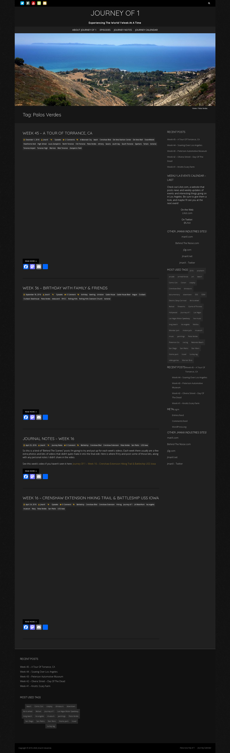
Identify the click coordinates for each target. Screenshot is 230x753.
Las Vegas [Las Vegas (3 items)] (197, 312)
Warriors (53, 148)
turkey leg (51, 726)
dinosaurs (59, 706)
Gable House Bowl (123, 294)
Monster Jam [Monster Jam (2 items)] (174, 330)
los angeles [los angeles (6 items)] (185, 324)
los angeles (150, 504)
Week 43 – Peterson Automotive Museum (187, 151)
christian (100, 294)
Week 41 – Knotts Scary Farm (181, 166)
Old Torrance (80, 144)
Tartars (145, 144)
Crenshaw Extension (111, 445)
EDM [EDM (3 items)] (203, 294)
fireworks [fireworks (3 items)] (181, 306)
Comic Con (39, 706)
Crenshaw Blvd (105, 140)
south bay (116, 144)
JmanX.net (187, 256)
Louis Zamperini (54, 144)
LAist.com (187, 213)
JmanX (45, 140)
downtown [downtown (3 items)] (187, 294)
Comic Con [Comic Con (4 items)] (173, 282)
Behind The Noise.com (187, 243)
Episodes (105, 29)
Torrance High (42, 148)
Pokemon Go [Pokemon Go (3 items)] (174, 342)
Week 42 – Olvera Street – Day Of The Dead (42, 681)
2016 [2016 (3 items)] (192, 270)
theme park (63, 721)
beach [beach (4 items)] (199, 276)
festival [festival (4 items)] (171, 306)
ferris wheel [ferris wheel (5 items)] (194, 300)
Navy (34, 509)
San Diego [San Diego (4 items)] (173, 348)
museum (26, 509)
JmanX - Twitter (187, 262)
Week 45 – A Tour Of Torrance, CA (57, 133)
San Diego (29, 721)
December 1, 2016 (32, 140)
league (134, 294)
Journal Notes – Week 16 (48, 438)
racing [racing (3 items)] (185, 342)
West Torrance (62, 148)
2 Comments (70, 140)
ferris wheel (27, 711)
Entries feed (178, 415)
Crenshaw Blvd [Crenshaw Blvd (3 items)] (175, 288)
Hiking (119, 504)
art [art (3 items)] (192, 276)
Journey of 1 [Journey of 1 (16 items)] (185, 312)
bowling (92, 294)
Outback (142, 294)
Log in (176, 409)
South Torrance (127, 144)
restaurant (56, 299)
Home (194, 108)
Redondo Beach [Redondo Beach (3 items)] (197, 342)
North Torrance (68, 144)
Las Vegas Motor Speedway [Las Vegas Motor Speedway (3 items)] (179, 318)
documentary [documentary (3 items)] (174, 294)
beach (96, 140)
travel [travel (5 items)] (184, 354)
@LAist (187, 222)
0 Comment (71, 294)
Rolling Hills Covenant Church (90, 299)
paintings (61, 716)
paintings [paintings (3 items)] (181, 336)
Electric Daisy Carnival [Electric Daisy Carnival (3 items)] (177, 300)
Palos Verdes (91, 144)
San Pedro (135, 445)
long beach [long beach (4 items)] (173, 324)
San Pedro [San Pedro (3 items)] (184, 348)
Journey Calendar (146, 29)
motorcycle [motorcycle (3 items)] (187, 330)
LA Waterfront (139, 504)
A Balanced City (86, 140)
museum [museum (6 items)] (198, 330)
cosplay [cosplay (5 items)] (192, 282)
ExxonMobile (149, 140)
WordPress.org (179, 426)
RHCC (64, 299)
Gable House (110, 294)
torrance (153, 144)
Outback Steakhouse (31, 299)
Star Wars (52, 721)
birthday (84, 294)
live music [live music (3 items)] (197, 318)
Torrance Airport (29, 148)
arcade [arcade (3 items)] (171, 276)
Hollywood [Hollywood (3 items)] (173, 312)
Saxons (108, 144)
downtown (71, 706)
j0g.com (187, 249)
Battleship (84, 445)
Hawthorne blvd (29, 144)
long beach (27, 716)
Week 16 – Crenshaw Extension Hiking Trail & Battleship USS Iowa (91, 497)
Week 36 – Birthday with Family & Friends (65, 288)
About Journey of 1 (84, 29)
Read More (31, 261)
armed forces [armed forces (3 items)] (183, 276)
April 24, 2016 (31, 504)
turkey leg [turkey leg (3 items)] (194, 354)
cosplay (49, 706)
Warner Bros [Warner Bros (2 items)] (187, 360)
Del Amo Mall (138, 140)
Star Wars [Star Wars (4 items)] (195, 348)
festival (38, 711)
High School (42, 144)
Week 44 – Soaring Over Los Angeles (184, 145)
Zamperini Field (76, 148)
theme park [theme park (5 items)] (173, 354)
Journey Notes (123, 29)
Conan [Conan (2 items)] (183, 282)
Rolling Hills (72, 299)
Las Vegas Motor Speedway (67, 711)
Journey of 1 (127, 504)
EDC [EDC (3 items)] (196, 294)
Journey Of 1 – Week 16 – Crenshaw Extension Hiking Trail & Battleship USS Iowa (114, 463)
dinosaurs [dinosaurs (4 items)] (188, 288)
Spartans (138, 144)
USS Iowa (144, 445)
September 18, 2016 (33, 294)
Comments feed (179, 421)
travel (74, 721)
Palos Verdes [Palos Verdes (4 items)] (193, 336)
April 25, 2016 (31, 445)
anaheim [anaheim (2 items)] (200, 270)
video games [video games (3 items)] (174, 360)
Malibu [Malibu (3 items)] (196, 324)
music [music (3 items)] (171, 336)
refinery (101, 144)
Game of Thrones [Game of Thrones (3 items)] (195, 306)
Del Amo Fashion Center (122, 140)
